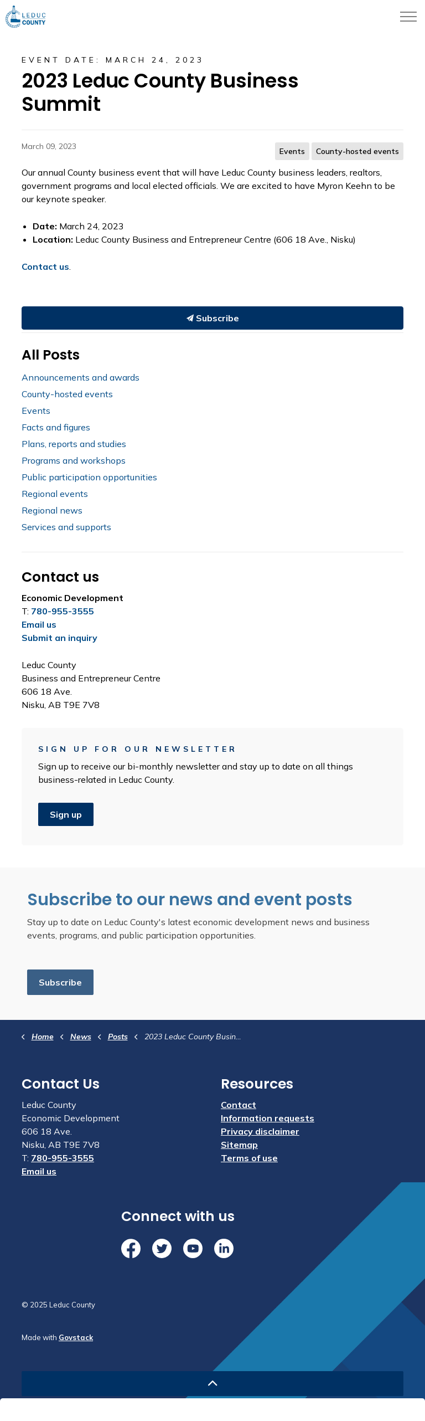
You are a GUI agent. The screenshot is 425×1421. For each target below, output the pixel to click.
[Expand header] (408, 16)
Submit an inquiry (59, 637)
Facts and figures (56, 427)
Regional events (55, 493)
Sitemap (239, 1144)
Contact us (45, 266)
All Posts (51, 355)
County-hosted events (357, 151)
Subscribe (212, 318)
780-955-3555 (62, 611)
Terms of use (249, 1157)
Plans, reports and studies (74, 443)
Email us (39, 624)
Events (292, 151)
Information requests (267, 1118)
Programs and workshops (74, 460)
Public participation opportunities (89, 477)
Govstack (76, 1337)
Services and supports (66, 526)
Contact (238, 1104)
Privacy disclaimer (260, 1131)
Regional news (52, 510)
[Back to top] (212, 1383)
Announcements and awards (80, 377)
